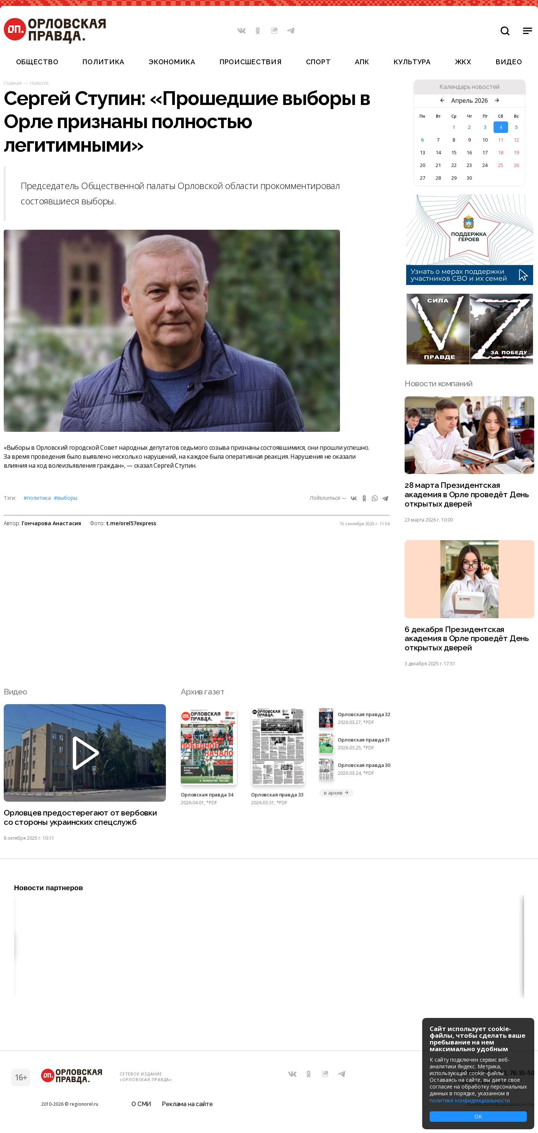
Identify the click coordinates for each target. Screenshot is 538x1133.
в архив (336, 793)
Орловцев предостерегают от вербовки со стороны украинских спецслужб (80, 818)
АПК (362, 62)
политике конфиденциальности (470, 1100)
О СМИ (141, 1104)
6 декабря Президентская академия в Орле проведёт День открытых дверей (467, 639)
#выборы (65, 497)
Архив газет (202, 692)
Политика (103, 62)
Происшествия (251, 62)
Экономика (172, 62)
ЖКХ (463, 62)
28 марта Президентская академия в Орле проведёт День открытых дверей (467, 495)
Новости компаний (438, 383)
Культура (412, 62)
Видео (509, 62)
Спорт (318, 62)
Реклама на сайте (187, 1104)
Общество (37, 62)
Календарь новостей (469, 87)
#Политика (37, 497)
